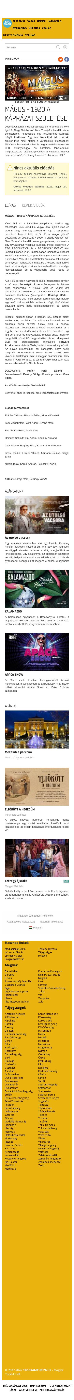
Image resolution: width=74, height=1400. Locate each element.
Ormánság (44, 1054)
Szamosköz (44, 1091)
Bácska (9, 1024)
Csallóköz (10, 1064)
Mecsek (42, 1037)
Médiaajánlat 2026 (15, 949)
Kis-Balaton (11, 1162)
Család (46, 28)
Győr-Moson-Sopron (16, 991)
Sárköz (42, 1077)
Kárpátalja (10, 1148)
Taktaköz (43, 1104)
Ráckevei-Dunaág (47, 1071)
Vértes (41, 1138)
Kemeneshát (12, 1155)
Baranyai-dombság (15, 1034)
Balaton (9, 1030)
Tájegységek (45, 952)
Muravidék (44, 1044)
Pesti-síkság (44, 1061)
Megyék (42, 955)
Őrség (41, 1057)
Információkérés (14, 952)
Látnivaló (55, 21)
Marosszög (44, 1030)
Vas (40, 995)
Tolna (41, 991)
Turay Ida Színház (15, 814)
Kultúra (34, 28)
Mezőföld (43, 1040)
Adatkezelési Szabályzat (21, 921)
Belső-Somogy (13, 1037)
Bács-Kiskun (11, 971)
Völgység (43, 1152)
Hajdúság (10, 1125)
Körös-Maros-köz (48, 1014)
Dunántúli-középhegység (19, 1091)
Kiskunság (10, 1168)
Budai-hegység (13, 1054)
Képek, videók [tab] (33, 205)
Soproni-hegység (47, 1084)
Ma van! (7, 23)
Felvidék (9, 1104)
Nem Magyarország (49, 974)
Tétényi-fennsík (46, 1111)
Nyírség (42, 1051)
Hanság (9, 1128)
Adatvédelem (28, 1390)
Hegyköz (10, 1131)
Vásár (31, 21)
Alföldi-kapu (12, 1017)
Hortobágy (11, 1138)
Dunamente (11, 1088)
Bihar (8, 1044)
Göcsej (9, 1118)
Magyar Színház (14, 886)
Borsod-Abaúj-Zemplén (18, 981)
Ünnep (41, 21)
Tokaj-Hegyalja (46, 1125)
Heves (8, 998)
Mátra (41, 1034)
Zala (40, 1001)
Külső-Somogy (46, 1027)
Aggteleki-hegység (15, 1014)
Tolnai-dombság (47, 1128)
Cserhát (9, 1071)
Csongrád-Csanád (15, 984)
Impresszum (38, 1386)
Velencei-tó (44, 1135)
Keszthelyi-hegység (15, 1158)
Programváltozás (14, 959)
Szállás (30, 35)
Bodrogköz (11, 1047)
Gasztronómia (13, 35)
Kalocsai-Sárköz (13, 1145)
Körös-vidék (45, 1020)
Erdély (8, 1094)
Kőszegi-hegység (47, 1024)
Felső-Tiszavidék (14, 1101)
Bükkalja (9, 1061)
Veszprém (44, 998)
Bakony (9, 1027)
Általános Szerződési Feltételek (35, 915)
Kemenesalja (12, 1152)
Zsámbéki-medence (49, 1162)
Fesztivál (19, 21)
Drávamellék (12, 1074)
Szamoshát (44, 1088)
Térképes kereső (47, 949)
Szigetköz (43, 1101)
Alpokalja (10, 1020)
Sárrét (41, 1081)
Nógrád (42, 978)
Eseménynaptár (13, 955)
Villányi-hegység (47, 1145)
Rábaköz (43, 1067)
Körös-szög (44, 1017)
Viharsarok (44, 1141)
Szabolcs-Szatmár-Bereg (52, 988)
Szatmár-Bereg (46, 1094)
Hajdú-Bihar (11, 995)
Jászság (9, 1141)
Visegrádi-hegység (48, 1148)
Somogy (42, 984)
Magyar (35, 927)
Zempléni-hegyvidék (49, 1158)
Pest (40, 981)
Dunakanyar (11, 1081)
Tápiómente (45, 1108)
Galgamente (12, 1111)
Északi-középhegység (17, 1098)
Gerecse (9, 1115)
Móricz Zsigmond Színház (20, 757)
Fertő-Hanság (12, 1108)
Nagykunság (45, 1047)
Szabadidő (20, 28)
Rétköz (42, 1074)
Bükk (7, 1057)
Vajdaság (43, 1131)
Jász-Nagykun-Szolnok (17, 1001)
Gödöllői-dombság (15, 1121)
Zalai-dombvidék (47, 1155)
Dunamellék (11, 1084)
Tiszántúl (43, 1121)
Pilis (40, 1064)
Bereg (8, 1040)
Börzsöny (10, 1051)
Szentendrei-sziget (48, 1098)
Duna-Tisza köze (14, 1077)
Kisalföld (10, 1165)
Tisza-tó (42, 1115)
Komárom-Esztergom (50, 971)
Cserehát (10, 1067)
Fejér (7, 988)
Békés (8, 978)
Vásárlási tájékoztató (51, 921)
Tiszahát (43, 1118)
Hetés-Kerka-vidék (15, 1135)
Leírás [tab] (10, 205)
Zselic (41, 1165)
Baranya (9, 974)
